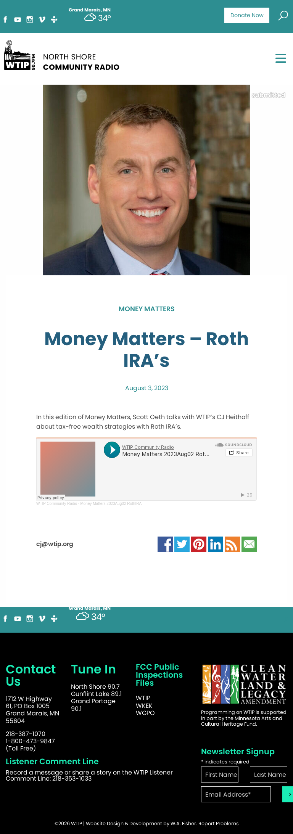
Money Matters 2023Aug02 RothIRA (111, 503)
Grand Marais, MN (90, 608)
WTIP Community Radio (56, 503)
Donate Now (247, 15)
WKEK (144, 705)
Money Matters (147, 309)
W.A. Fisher (183, 823)
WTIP (143, 698)
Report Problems (218, 823)
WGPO (145, 713)
